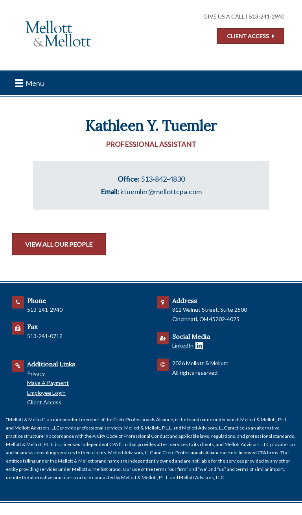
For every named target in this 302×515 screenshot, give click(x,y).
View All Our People (58, 244)
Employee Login (46, 392)
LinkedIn (182, 345)
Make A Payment (48, 382)
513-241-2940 (266, 16)
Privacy (36, 373)
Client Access (248, 36)
